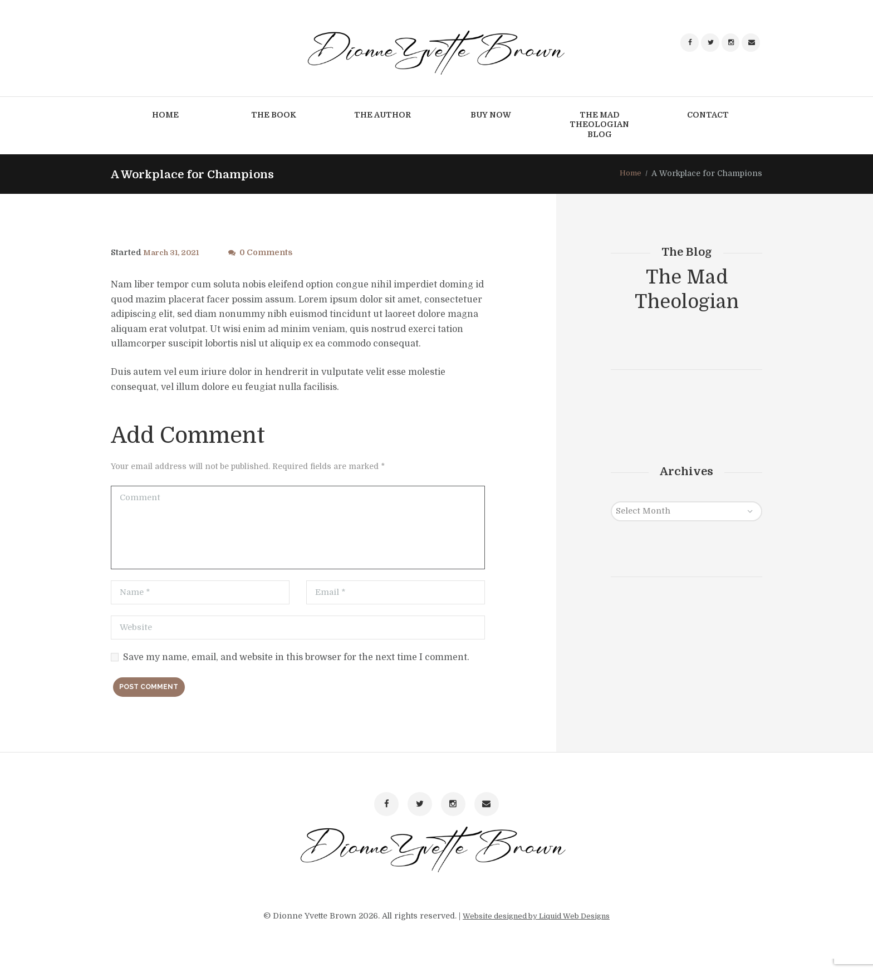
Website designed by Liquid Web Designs (536, 929)
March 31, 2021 (173, 252)
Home (629, 174)
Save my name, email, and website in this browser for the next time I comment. (296, 662)
